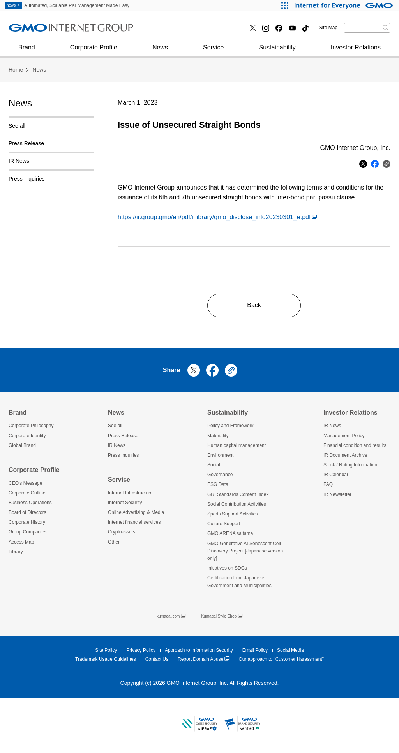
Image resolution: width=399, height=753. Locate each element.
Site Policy (106, 650)
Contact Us (156, 659)
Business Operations (30, 502)
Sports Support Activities (232, 514)
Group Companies (27, 532)
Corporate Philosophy (31, 425)
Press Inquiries (37, 30)
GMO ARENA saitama (230, 533)
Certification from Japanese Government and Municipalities (239, 581)
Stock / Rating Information (350, 465)
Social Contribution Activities (236, 504)
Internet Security (39, 30)
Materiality (218, 435)
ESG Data (217, 484)
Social (213, 465)
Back (254, 305)
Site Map (328, 27)
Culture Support (223, 523)
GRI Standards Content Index (237, 494)
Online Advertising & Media (136, 512)
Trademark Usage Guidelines (105, 659)
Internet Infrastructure (130, 493)
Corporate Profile (93, 51)
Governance (220, 474)
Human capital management (236, 445)
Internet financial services (184, 30)
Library (16, 551)
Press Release (26, 143)
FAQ (328, 484)
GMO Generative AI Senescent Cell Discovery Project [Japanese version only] (245, 551)
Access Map (21, 542)
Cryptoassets (121, 532)
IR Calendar (335, 474)
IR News (19, 161)
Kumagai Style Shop (221, 616)
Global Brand (22, 445)
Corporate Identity (27, 435)
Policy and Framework (230, 425)
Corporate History (27, 522)
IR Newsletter (337, 494)
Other (114, 542)
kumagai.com (171, 616)
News (160, 51)
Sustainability (277, 51)
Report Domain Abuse (203, 659)
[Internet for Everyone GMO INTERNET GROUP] (344, 5)
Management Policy (343, 435)
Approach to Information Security (199, 650)
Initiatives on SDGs (227, 568)
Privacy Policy (140, 650)
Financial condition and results (354, 445)
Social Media (290, 650)
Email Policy (255, 650)
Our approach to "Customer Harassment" (281, 659)
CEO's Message (25, 483)
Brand (26, 51)
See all (17, 126)
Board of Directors (27, 512)
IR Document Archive (345, 455)
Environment (220, 455)
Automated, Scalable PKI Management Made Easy (67, 5)
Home (16, 70)
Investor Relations (356, 51)
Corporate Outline (27, 493)
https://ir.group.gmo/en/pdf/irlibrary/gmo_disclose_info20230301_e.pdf (217, 217)
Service (213, 51)
